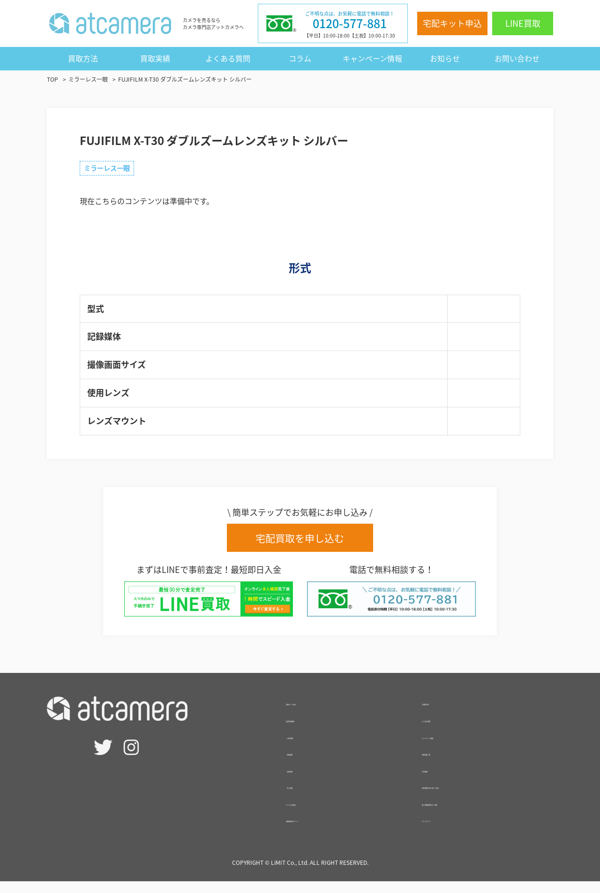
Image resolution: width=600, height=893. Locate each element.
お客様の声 (440, 713)
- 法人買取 (303, 797)
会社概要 (437, 780)
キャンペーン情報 (372, 58)
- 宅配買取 (303, 764)
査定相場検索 (308, 730)
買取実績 (155, 58)
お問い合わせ (517, 58)
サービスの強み (312, 814)
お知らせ (445, 58)
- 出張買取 (303, 780)
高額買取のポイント (319, 831)
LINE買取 (522, 23)
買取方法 (83, 58)
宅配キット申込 (452, 23)
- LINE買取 (304, 747)
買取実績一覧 (444, 764)
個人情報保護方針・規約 (463, 814)
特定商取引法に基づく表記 (467, 797)
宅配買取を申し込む (300, 542)
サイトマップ (444, 831)
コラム (300, 58)
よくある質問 (227, 58)
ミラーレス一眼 (112, 170)
